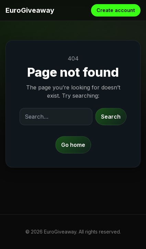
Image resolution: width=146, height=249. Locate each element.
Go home (73, 144)
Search (111, 116)
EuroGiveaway (29, 10)
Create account (116, 10)
